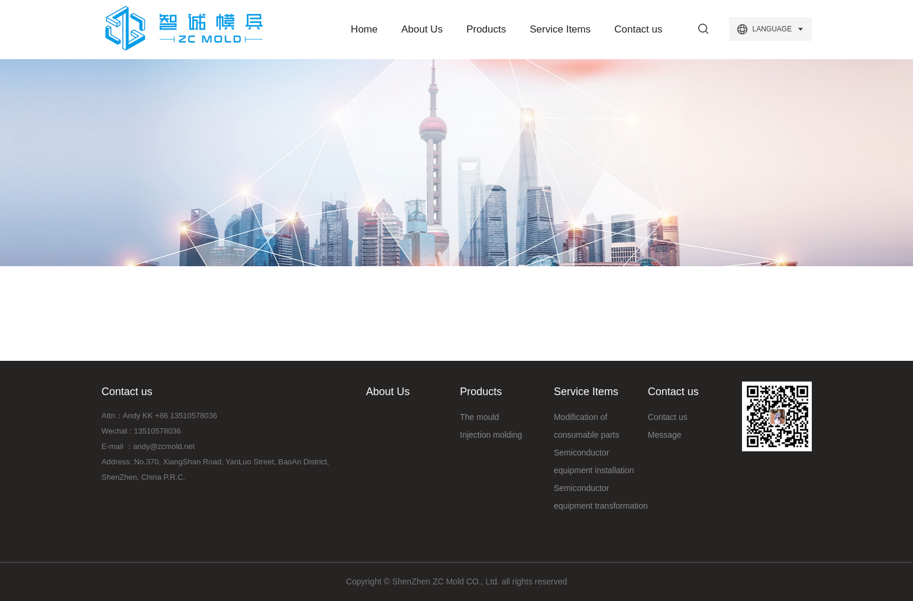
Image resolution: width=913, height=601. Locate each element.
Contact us (638, 29)
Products (486, 29)
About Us (422, 29)
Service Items (560, 29)
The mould (479, 417)
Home (364, 29)
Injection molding (491, 435)
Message (665, 435)
